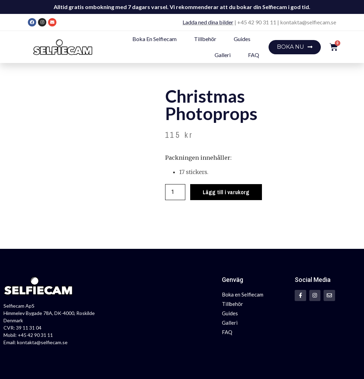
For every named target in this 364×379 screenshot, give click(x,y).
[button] (295, 47)
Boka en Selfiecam (154, 38)
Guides (242, 38)
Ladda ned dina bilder (208, 22)
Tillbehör (205, 38)
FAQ (253, 55)
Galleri (223, 55)
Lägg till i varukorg (226, 192)
